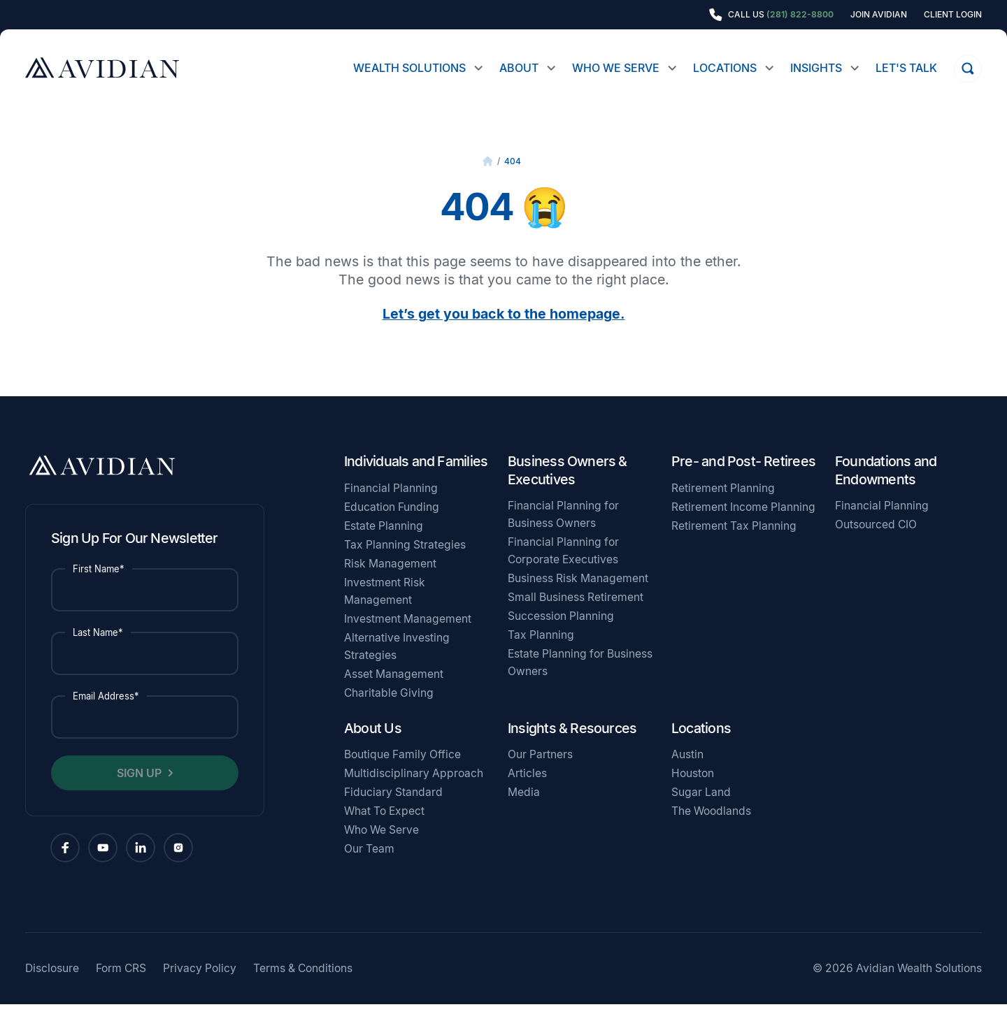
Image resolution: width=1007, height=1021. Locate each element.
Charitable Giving (389, 709)
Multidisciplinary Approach (413, 790)
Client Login (953, 14)
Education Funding (391, 523)
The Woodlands (711, 827)
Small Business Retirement (575, 614)
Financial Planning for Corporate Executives (563, 567)
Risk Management (390, 580)
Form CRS (121, 985)
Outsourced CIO (876, 541)
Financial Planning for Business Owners (563, 531)
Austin (687, 771)
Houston (692, 790)
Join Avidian (878, 14)
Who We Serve (615, 68)
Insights (816, 68)
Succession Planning (561, 632)
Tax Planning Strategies (405, 561)
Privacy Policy (199, 985)
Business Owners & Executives (567, 487)
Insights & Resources (572, 745)
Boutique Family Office (402, 771)
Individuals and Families (415, 478)
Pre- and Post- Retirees (743, 478)
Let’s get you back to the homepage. (504, 330)
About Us (372, 745)
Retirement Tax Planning (734, 542)
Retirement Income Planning (743, 523)
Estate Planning (383, 542)
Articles (527, 790)
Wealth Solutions (409, 68)
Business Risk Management (578, 595)
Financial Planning (391, 505)
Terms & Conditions (302, 985)
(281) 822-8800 (800, 14)
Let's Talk (906, 68)
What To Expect (384, 827)
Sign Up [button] (139, 790)
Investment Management (407, 635)
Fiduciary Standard (393, 809)
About (518, 68)
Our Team (369, 865)
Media (524, 809)
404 (512, 178)
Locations (725, 68)
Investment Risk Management (384, 608)
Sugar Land (701, 809)
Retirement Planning (723, 505)
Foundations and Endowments (885, 487)
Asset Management (393, 690)
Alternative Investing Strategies (397, 663)
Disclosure (52, 985)
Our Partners (540, 771)
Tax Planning (541, 651)
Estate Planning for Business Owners (580, 679)
